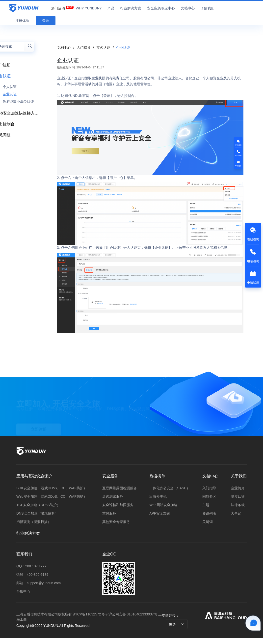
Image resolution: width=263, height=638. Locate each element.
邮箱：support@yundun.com (38, 583)
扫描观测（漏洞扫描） (33, 522)
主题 (205, 505)
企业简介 (238, 488)
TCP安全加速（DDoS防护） (38, 505)
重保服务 (109, 513)
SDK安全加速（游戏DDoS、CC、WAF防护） (51, 488)
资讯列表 (209, 513)
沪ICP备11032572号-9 (90, 614)
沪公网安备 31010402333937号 (133, 614)
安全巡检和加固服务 (117, 505)
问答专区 (209, 496)
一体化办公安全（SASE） (169, 488)
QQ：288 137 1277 (31, 566)
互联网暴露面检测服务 (119, 488)
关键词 (207, 522)
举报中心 (23, 591)
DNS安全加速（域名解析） (37, 513)
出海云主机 (158, 496)
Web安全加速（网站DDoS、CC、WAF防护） (51, 496)
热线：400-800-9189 (32, 575)
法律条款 (238, 505)
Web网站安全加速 (163, 505)
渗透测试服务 (112, 496)
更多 (176, 624)
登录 (45, 21)
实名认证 (103, 48)
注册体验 (22, 21)
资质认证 (238, 496)
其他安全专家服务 (116, 522)
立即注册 (39, 423)
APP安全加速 (159, 513)
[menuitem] (58, 7)
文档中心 (64, 48)
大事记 (236, 513)
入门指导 (84, 48)
